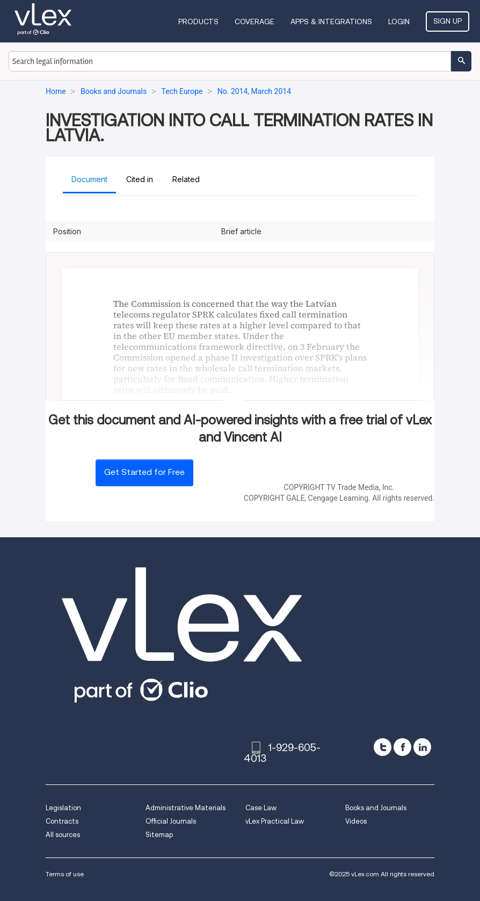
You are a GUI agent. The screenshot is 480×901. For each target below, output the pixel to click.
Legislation (63, 808)
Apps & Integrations (331, 21)
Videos (356, 821)
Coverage (254, 21)
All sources (63, 835)
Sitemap (159, 835)
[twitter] (382, 747)
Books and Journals (375, 808)
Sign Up (447, 21)
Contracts (62, 821)
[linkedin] (422, 747)
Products (198, 21)
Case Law (261, 808)
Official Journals (171, 821)
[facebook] (402, 747)
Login (399, 21)
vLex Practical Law (274, 821)
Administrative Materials (186, 808)
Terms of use (65, 873)
